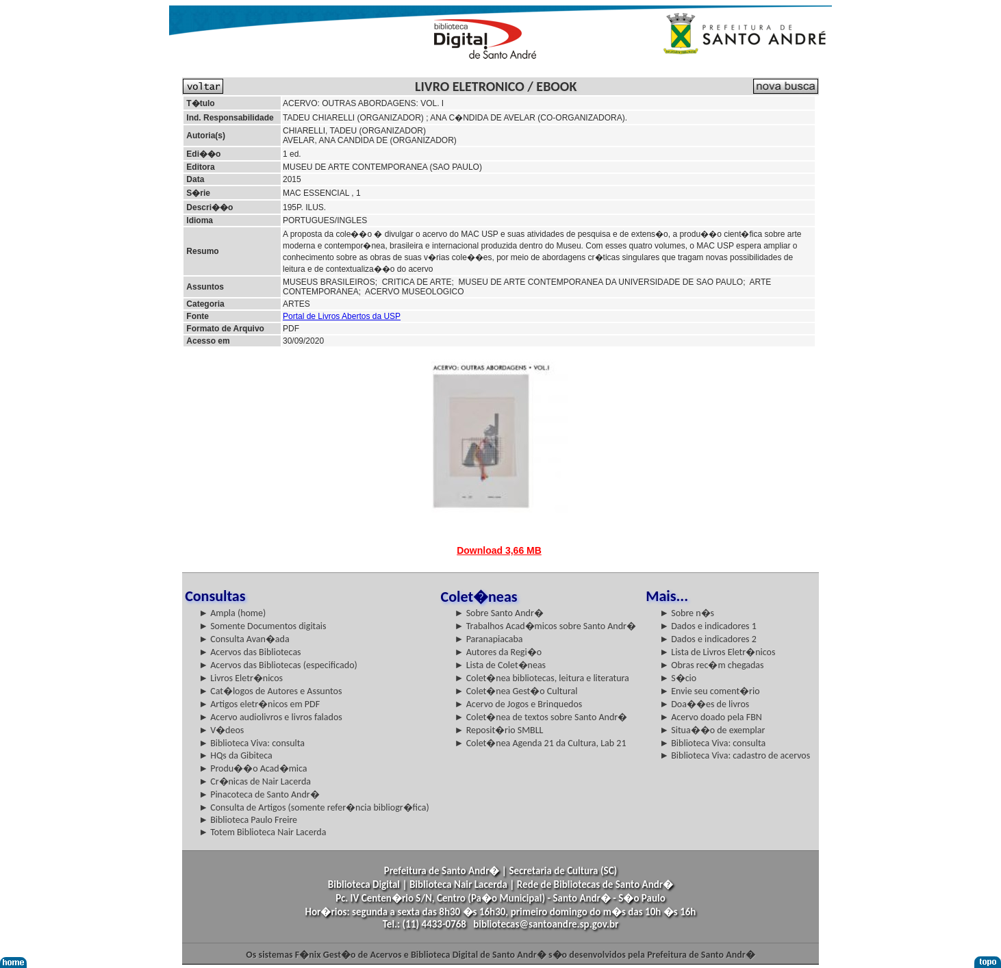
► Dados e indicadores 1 (708, 626)
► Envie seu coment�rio (709, 691)
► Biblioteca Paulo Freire (248, 820)
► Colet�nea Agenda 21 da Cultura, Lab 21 (540, 743)
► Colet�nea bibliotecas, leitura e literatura (542, 678)
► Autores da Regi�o (498, 652)
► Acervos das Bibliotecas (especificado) (278, 665)
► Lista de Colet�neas (500, 665)
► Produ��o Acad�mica (253, 768)
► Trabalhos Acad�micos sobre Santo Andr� (545, 626)
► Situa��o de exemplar (712, 730)
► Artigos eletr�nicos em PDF (259, 704)
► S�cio (677, 678)
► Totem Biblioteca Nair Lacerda (262, 832)
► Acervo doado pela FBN (710, 717)
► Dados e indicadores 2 (708, 639)
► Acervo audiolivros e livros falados (270, 717)
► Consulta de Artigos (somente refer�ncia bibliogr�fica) (314, 807)
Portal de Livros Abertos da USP (342, 316)
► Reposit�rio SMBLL (499, 730)
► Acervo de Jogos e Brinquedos (519, 704)
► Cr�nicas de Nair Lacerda (255, 781)
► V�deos (221, 730)
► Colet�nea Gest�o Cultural (516, 691)
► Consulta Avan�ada (244, 639)
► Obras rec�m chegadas (711, 665)
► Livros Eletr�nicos (241, 678)
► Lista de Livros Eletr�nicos (717, 652)
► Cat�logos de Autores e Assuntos (270, 691)
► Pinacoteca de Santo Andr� (259, 794)
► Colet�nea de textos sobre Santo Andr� (541, 717)
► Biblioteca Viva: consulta (252, 743)
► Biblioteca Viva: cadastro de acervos (734, 755)
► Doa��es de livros (704, 704)
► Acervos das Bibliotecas (250, 652)
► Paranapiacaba (489, 639)
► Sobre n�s (686, 613)
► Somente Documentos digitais (262, 626)
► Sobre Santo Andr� (499, 613)
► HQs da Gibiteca (236, 755)
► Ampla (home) (232, 613)
